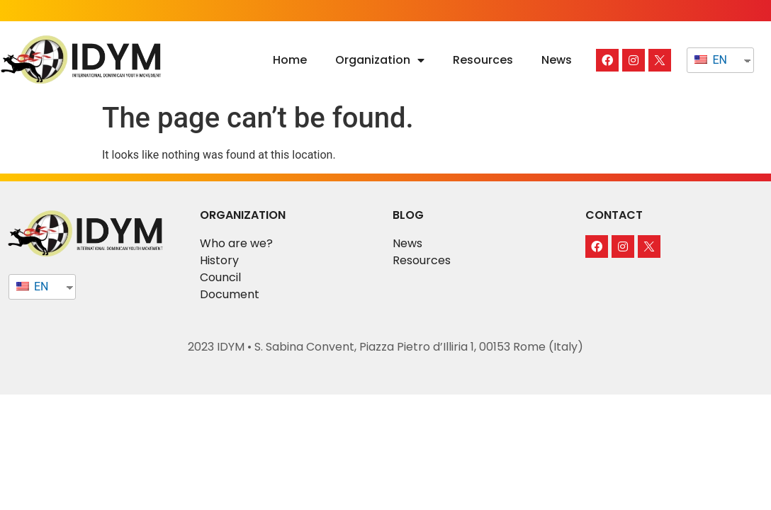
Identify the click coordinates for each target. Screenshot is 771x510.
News (556, 60)
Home (290, 60)
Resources (483, 60)
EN (710, 60)
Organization (379, 60)
